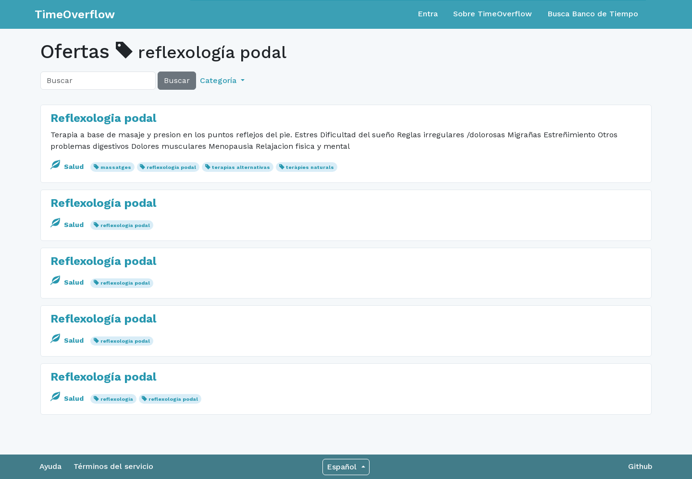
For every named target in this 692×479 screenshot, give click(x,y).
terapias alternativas (241, 167)
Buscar (177, 80)
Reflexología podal (103, 203)
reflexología (116, 399)
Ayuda (50, 466)
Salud (68, 166)
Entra (428, 13)
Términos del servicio (113, 466)
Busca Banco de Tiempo (592, 13)
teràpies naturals (310, 167)
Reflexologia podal (103, 118)
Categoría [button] (219, 80)
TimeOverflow (75, 14)
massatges (115, 167)
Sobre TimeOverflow (492, 13)
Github (640, 466)
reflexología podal (171, 167)
